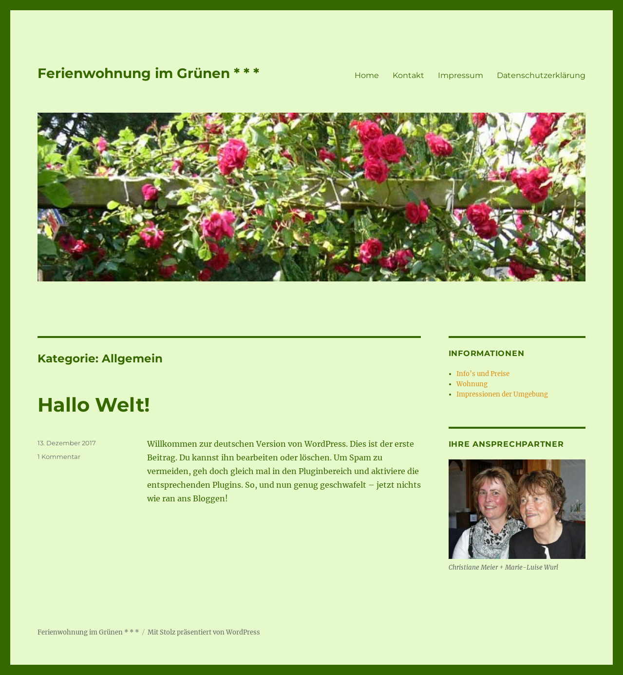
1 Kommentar (59, 456)
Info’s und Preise (483, 374)
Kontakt (408, 75)
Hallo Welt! (94, 405)
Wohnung (472, 384)
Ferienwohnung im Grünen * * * (148, 73)
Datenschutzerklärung (541, 75)
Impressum (460, 75)
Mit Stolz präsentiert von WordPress (204, 632)
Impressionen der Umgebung (502, 394)
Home (367, 75)
